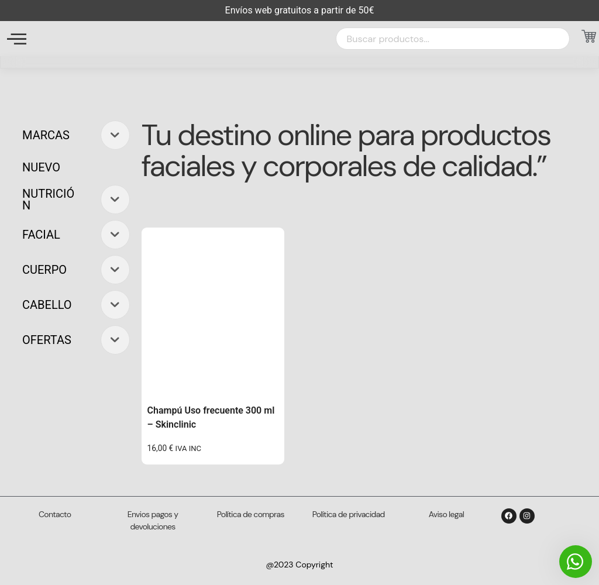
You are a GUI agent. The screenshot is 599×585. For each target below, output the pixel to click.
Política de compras (250, 514)
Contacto (55, 514)
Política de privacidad (348, 514)
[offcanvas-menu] (16, 38)
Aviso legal (446, 514)
